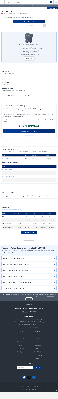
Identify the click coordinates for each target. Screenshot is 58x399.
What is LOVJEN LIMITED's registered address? (17, 282)
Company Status (5, 77)
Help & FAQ (37, 352)
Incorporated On (5, 82)
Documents (20, 342)
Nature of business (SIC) (7, 88)
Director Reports (20, 338)
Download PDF (52, 8)
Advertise (37, 359)
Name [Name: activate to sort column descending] (3, 166)
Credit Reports (20, 335)
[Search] (51, 2)
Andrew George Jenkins (7, 169)
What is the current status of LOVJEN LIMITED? (17, 270)
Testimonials (37, 345)
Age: (11, 17)
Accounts (4, 94)
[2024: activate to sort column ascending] (20, 213)
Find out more (50, 296)
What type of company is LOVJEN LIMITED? (16, 264)
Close (29, 298)
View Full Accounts (29, 232)
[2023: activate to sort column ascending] (28, 213)
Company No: (28, 17)
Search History (37, 355)
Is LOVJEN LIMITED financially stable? (14, 288)
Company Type (5, 71)
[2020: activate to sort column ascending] (52, 213)
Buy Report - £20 (29, 22)
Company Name (5, 66)
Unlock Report (29, 58)
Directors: (18, 17)
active (3, 17)
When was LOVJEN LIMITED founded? (14, 258)
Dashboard (21, 348)
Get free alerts (44, 196)
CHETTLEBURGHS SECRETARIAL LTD (10, 180)
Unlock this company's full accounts (11, 210)
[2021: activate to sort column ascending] (44, 213)
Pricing (37, 342)
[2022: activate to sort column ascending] (36, 213)
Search (37, 335)
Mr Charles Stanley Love (7, 158)
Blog (37, 348)
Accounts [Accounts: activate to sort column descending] (4, 213)
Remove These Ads (29, 142)
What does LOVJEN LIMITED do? (13, 276)
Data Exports (20, 352)
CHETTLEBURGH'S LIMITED (8, 176)
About (37, 338)
